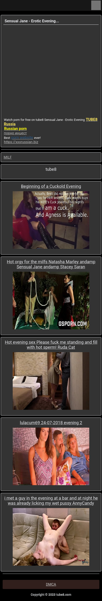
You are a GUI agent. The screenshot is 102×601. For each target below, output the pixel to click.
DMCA (51, 584)
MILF (8, 157)
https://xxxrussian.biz (21, 142)
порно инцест (15, 133)
